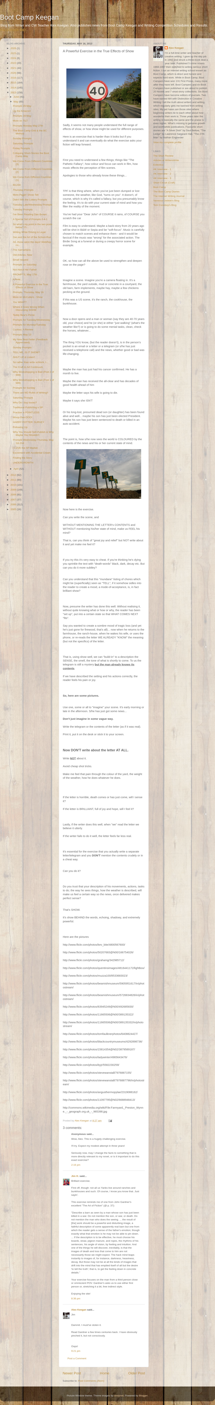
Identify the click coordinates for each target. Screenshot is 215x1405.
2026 (13, 48)
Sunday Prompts (22, 138)
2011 (13, 479)
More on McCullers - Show (28, 297)
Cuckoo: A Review (23, 329)
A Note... (18, 279)
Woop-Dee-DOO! (22, 417)
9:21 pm (75, 1351)
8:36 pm (75, 1298)
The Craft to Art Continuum (28, 367)
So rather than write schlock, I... (30, 362)
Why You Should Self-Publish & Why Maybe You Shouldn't (33, 433)
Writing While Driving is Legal (29, 232)
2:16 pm (75, 1164)
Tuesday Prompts (23, 209)
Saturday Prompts (23, 143)
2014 (13, 87)
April (16, 468)
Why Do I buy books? (25, 402)
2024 (13, 58)
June (16, 96)
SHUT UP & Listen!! (24, 357)
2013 (13, 92)
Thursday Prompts (23, 190)
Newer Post (72, 1373)
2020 (13, 72)
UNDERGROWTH (23, 462)
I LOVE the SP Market (25, 447)
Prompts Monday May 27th (28, 125)
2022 (13, 63)
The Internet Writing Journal (168, 196)
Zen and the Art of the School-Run (32, 237)
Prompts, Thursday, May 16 (28, 292)
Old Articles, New (22, 254)
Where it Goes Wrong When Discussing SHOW (28, 308)
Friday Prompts (21, 148)
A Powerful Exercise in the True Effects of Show (30, 286)
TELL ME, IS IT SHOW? (26, 352)
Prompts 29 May (22, 106)
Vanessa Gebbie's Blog (166, 200)
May (16, 101)
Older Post (136, 1373)
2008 (13, 494)
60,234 (17, 184)
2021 (13, 68)
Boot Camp (159, 187)
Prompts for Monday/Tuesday (29, 324)
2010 (13, 484)
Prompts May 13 (22, 334)
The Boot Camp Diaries (166, 191)
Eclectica (158, 164)
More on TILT (20, 120)
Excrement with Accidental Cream (32, 452)
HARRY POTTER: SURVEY (28, 422)
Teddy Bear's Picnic (24, 315)
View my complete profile (167, 142)
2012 (13, 475)
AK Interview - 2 (162, 173)
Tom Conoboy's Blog (164, 205)
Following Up (20, 427)
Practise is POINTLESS (26, 412)
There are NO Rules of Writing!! (30, 392)
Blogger (143, 1395)
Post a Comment (76, 1358)
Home (104, 1373)
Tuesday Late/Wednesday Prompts (32, 204)
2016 (13, 77)
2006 (13, 504)
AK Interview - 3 (162, 178)
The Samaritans (22, 249)
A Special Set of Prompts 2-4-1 (30, 219)
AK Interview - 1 (162, 169)
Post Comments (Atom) (91, 1380)
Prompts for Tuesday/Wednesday (31, 319)
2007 (13, 499)
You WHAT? (20, 302)
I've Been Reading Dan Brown (30, 214)
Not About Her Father (25, 269)
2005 (13, 509)
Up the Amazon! (22, 111)
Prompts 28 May (22, 115)
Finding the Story (22, 457)
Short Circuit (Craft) (164, 182)
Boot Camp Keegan (29, 17)
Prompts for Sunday (24, 387)
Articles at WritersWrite (166, 160)
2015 (13, 82)
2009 (13, 489)
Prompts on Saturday (25, 264)
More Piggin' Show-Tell (26, 194)
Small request (20, 259)
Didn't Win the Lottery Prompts (30, 199)
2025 (13, 53)
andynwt (118, 1395)
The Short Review (163, 155)
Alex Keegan (78, 1309)
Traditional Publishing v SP (28, 407)
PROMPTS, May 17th (25, 274)
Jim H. (75, 1176)
